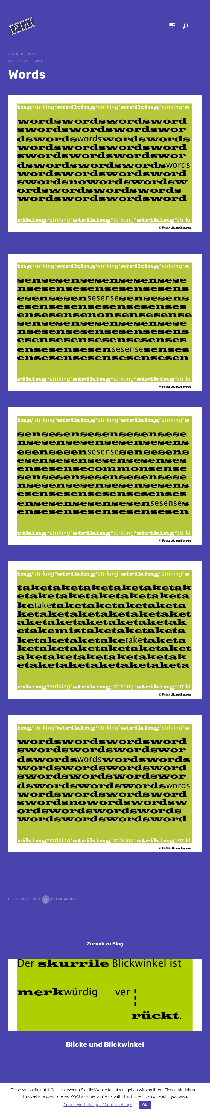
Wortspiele (34, 61)
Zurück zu (105, 944)
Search (185, 26)
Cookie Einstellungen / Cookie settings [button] (97, 1104)
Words (14, 61)
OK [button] (144, 1105)
